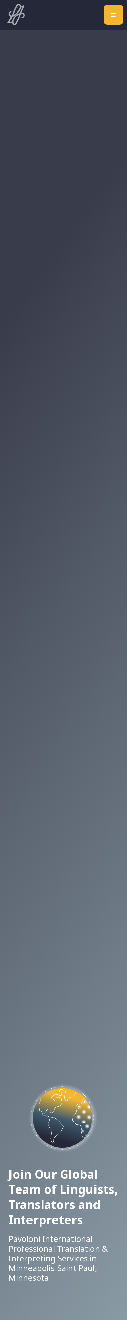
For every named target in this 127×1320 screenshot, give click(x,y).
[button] (113, 15)
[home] (14, 14)
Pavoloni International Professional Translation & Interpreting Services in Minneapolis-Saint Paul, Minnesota (58, 1258)
